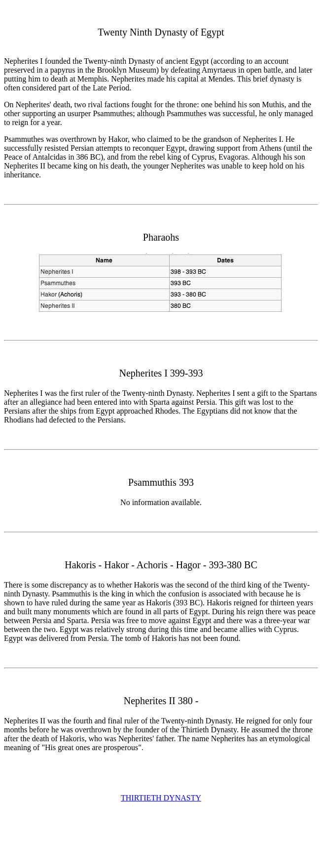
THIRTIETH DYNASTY (161, 798)
